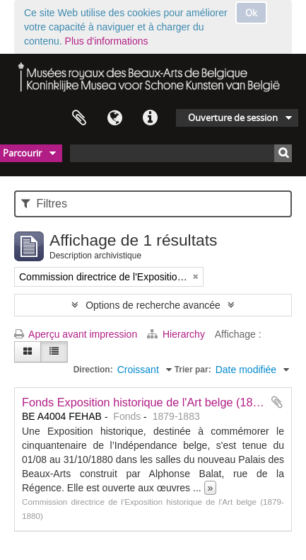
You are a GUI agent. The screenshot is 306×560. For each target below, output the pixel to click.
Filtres (44, 204)
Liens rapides (149, 118)
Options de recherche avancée (153, 305)
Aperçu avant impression (75, 334)
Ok (251, 12)
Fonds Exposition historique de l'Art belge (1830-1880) (160, 402)
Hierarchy (177, 334)
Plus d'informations (106, 41)
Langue (114, 118)
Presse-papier (79, 118)
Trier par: (193, 370)
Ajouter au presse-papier (277, 402)
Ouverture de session (233, 117)
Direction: (93, 370)
